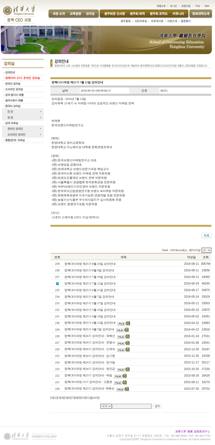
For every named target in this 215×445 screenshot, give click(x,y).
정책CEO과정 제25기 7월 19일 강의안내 (90, 277)
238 (57, 270)
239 (57, 263)
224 (57, 362)
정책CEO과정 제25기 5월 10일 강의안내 (90, 310)
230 (57, 323)
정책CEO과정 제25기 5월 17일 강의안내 (90, 303)
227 (57, 342)
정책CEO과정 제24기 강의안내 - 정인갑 (90, 368)
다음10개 (93, 397)
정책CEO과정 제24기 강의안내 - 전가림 (90, 362)
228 (57, 336)
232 (57, 310)
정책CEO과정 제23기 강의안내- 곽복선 (89, 388)
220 (57, 388)
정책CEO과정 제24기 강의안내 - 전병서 (90, 342)
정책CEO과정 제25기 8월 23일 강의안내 (90, 263)
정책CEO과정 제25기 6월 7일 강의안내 (89, 296)
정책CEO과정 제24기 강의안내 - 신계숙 (90, 349)
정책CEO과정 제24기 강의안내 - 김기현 (90, 356)
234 (57, 296)
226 (57, 349)
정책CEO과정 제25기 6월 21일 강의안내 (90, 290)
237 (57, 277)
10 (83, 397)
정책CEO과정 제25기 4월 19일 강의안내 (90, 316)
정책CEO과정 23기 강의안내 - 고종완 (88, 382)
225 (57, 356)
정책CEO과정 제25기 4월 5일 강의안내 (89, 329)
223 (57, 369)
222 (57, 375)
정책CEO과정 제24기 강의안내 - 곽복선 (90, 336)
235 (57, 290)
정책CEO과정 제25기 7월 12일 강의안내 (90, 283)
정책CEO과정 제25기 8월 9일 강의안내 (89, 270)
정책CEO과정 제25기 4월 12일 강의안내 (90, 322)
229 (57, 329)
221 (57, 382)
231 (57, 316)
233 (57, 303)
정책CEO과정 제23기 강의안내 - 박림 (88, 375)
